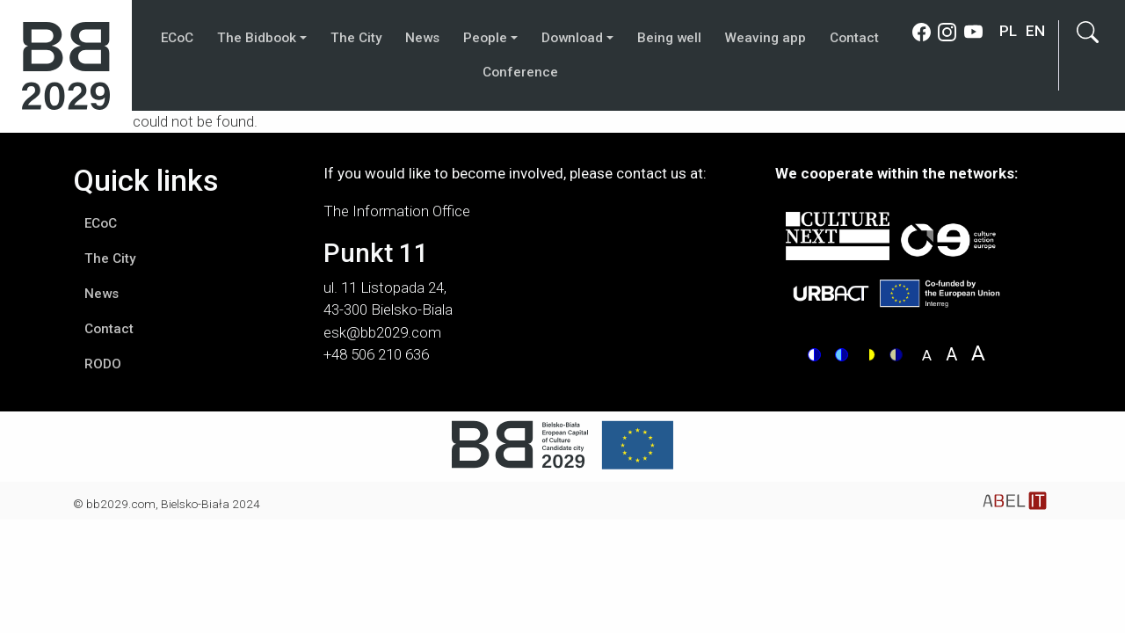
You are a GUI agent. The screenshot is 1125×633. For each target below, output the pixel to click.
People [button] (485, 38)
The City (355, 38)
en (1035, 31)
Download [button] (572, 38)
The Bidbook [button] (256, 38)
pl (1008, 31)
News (422, 38)
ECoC (177, 38)
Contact (854, 38)
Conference (520, 72)
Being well (669, 38)
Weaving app (765, 38)
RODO (102, 364)
